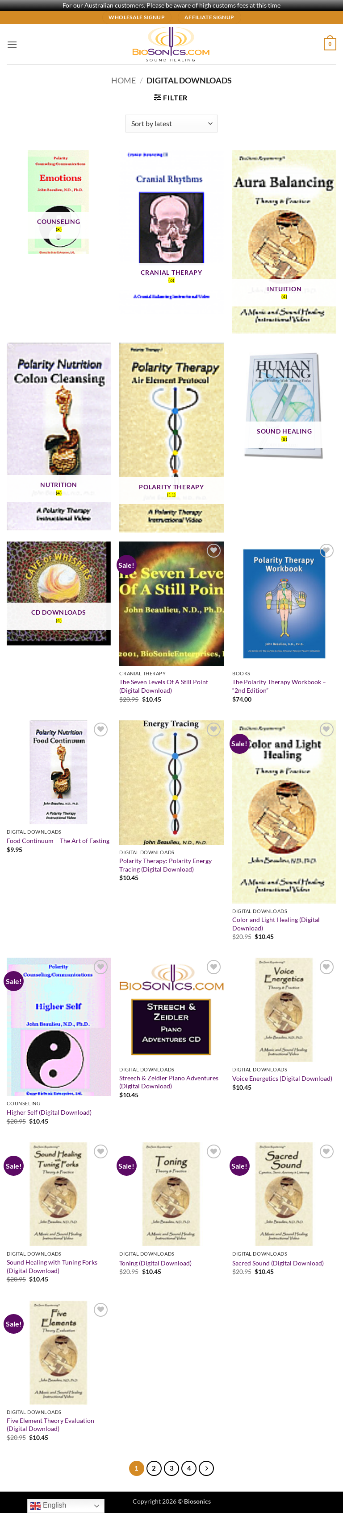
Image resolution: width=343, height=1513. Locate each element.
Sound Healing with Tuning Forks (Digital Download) (52, 1266)
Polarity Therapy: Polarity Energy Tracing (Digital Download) (165, 865)
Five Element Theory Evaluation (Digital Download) (50, 1425)
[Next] (206, 1468)
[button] (12, 44)
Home (123, 80)
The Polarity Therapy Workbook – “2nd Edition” (279, 686)
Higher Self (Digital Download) (49, 1112)
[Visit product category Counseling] (59, 202)
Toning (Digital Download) (155, 1263)
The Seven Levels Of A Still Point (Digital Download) (163, 686)
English (48, 1506)
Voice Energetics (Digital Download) (282, 1078)
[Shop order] (171, 123)
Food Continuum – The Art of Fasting (58, 840)
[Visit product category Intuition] (284, 242)
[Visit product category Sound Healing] (284, 405)
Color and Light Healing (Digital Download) (276, 924)
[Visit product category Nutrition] (59, 436)
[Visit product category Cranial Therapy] (171, 232)
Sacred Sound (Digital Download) (278, 1263)
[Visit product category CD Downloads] (59, 593)
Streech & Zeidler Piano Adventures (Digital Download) (168, 1082)
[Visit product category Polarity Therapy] (171, 438)
